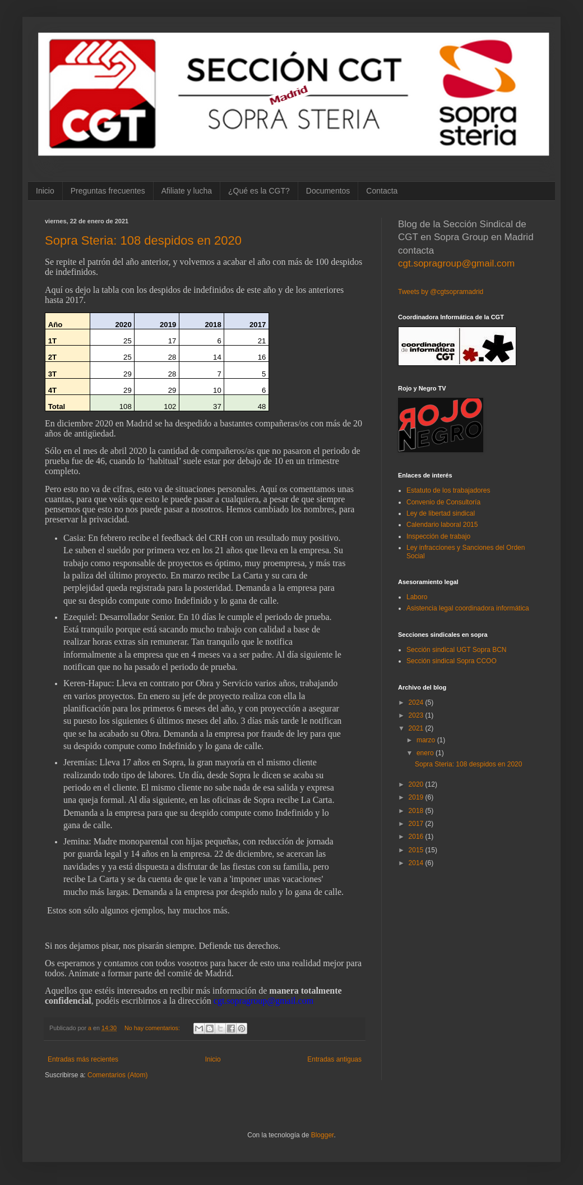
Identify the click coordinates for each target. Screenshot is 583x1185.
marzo (427, 740)
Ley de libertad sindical (440, 513)
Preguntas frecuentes (108, 190)
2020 (417, 784)
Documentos (328, 190)
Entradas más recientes (83, 1059)
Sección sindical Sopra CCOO (451, 661)
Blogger (322, 1135)
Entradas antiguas (334, 1059)
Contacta (381, 190)
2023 (417, 715)
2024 (417, 702)
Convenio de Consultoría (443, 502)
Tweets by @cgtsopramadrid (440, 292)
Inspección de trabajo (438, 536)
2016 (417, 836)
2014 (417, 863)
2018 (417, 811)
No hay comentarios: (153, 1028)
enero (426, 753)
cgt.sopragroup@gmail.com (456, 263)
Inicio (45, 190)
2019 (417, 797)
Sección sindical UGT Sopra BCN (456, 650)
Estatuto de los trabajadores (448, 490)
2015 (417, 850)
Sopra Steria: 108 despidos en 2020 (143, 240)
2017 (417, 824)
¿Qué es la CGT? (259, 190)
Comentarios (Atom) (117, 1075)
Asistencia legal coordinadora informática (467, 608)
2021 (417, 728)
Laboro (416, 597)
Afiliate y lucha (186, 190)
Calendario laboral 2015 (442, 525)
